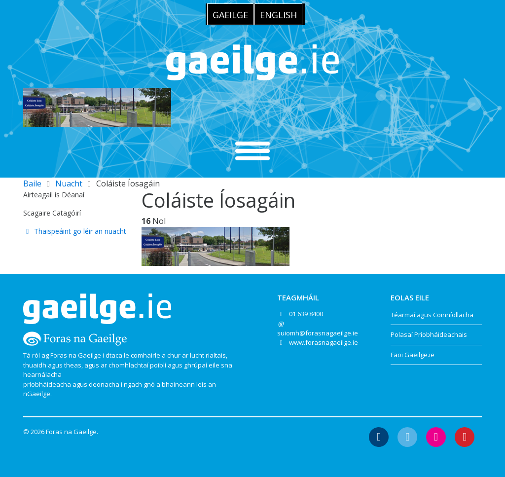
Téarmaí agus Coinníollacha (432, 314)
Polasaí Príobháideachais (429, 334)
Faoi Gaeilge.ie (412, 354)
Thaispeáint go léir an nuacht (74, 231)
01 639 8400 (306, 313)
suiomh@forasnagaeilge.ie (317, 333)
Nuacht (68, 183)
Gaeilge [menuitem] (230, 15)
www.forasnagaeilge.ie (323, 342)
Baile (32, 183)
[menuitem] (230, 14)
